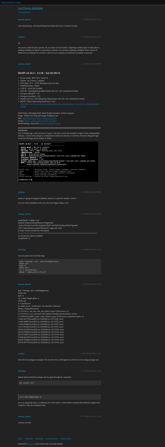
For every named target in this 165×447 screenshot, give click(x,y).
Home (20, 438)
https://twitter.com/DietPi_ (47, 118)
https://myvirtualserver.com (50, 123)
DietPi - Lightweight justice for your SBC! (41, 121)
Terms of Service (52, 438)
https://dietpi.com (29, 118)
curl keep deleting (30, 8)
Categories (29, 438)
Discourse (31, 444)
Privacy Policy (66, 438)
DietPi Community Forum (11, 2)
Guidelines (39, 438)
